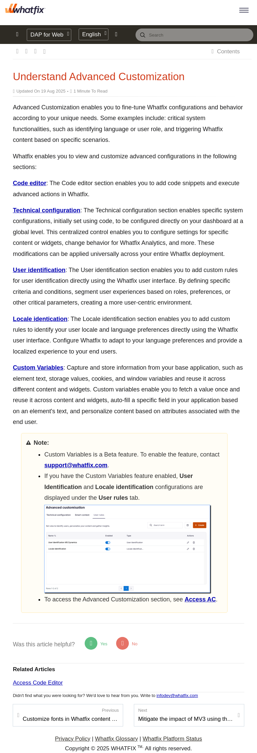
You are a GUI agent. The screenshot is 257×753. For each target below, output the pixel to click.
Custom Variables (38, 367)
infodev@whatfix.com (177, 695)
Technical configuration (46, 210)
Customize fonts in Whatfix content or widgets (71, 714)
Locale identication (40, 319)
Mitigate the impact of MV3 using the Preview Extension (186, 714)
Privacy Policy (72, 739)
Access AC (200, 599)
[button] (242, 10)
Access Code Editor (38, 683)
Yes (96, 643)
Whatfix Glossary (116, 739)
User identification (39, 270)
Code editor (29, 183)
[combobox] (194, 35)
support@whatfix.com (75, 465)
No (126, 643)
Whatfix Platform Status (172, 739)
